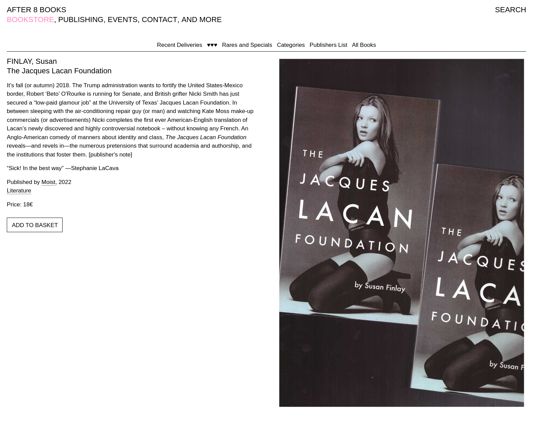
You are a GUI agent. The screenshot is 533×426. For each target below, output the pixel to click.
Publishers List (328, 45)
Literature (19, 190)
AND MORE (202, 19)
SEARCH (510, 9)
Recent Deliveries (179, 45)
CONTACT (159, 19)
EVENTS (123, 19)
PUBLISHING (80, 19)
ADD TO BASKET (35, 225)
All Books (364, 45)
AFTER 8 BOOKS (36, 9)
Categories (291, 45)
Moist (48, 182)
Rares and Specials (247, 45)
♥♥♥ (212, 45)
